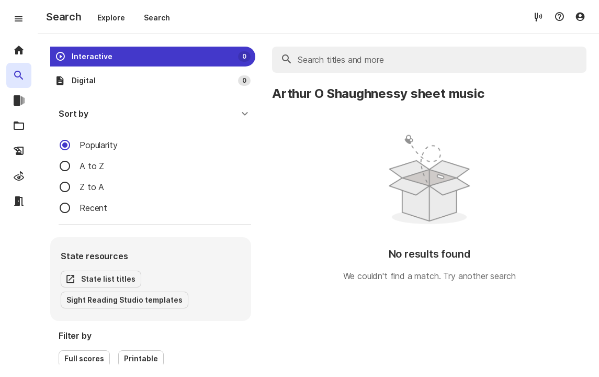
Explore (111, 17)
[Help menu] (559, 16)
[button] (154, 113)
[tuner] (538, 16)
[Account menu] (580, 16)
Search (157, 17)
